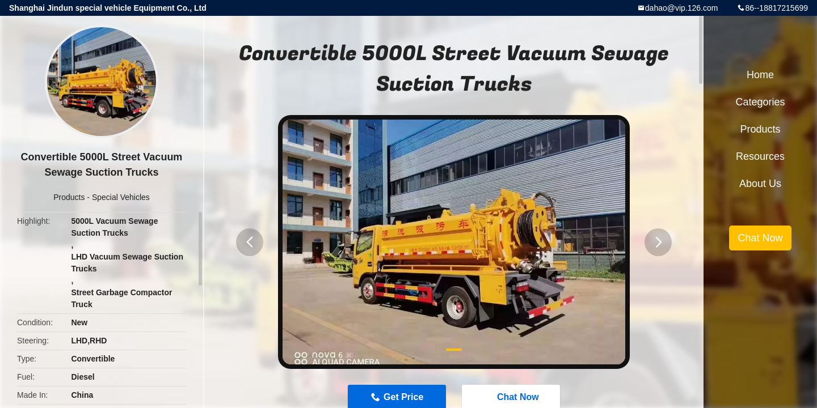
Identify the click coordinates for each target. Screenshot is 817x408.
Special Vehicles (121, 197)
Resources (760, 156)
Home (760, 74)
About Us (760, 183)
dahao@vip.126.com (681, 7)
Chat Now (760, 238)
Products (69, 197)
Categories (760, 102)
